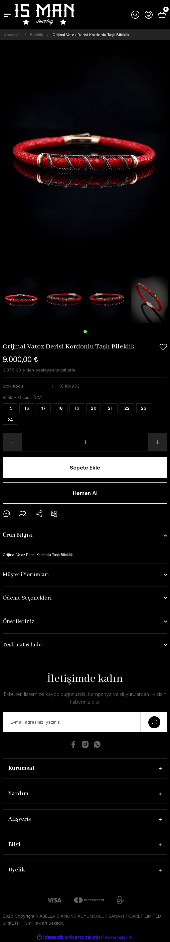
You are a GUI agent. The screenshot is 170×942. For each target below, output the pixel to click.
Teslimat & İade (22, 644)
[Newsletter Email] (85, 722)
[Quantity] (85, 442)
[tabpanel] (21, 300)
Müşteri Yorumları (26, 574)
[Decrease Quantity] (12, 442)
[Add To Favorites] (163, 347)
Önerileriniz (18, 621)
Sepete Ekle (85, 467)
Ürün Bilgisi (18, 535)
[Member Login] (149, 14)
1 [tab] (85, 331)
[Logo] (44, 14)
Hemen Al (85, 493)
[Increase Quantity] (157, 442)
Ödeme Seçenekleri (27, 598)
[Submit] (154, 722)
